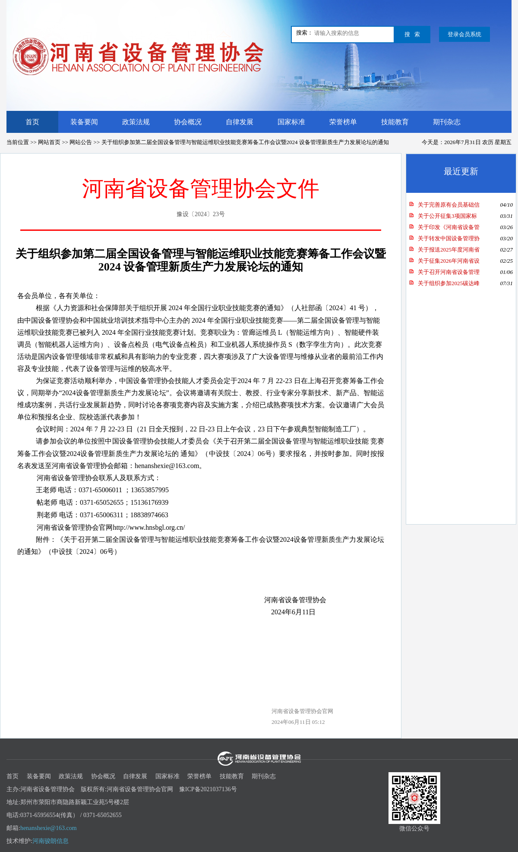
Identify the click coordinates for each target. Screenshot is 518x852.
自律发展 (239, 122)
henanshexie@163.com (48, 828)
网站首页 (49, 142)
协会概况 (188, 122)
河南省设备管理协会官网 (302, 711)
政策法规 (136, 122)
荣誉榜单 (343, 122)
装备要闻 (84, 122)
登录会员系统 (464, 34)
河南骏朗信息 (50, 841)
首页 (32, 122)
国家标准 (291, 122)
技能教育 (395, 122)
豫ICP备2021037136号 (208, 789)
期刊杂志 (447, 122)
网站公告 (80, 142)
